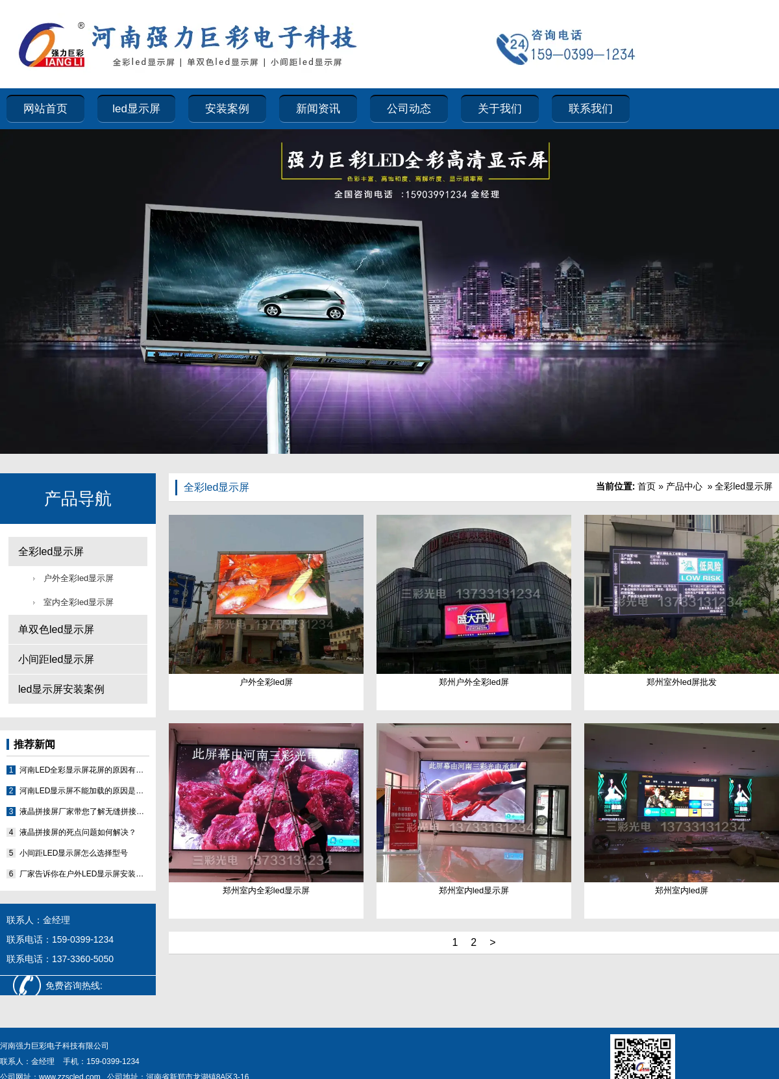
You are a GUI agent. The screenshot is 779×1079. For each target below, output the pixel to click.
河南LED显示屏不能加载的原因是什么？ (84, 790)
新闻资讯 (318, 109)
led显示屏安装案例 (61, 689)
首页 (646, 486)
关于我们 (500, 109)
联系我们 (591, 109)
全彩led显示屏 (51, 551)
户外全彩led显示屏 (78, 578)
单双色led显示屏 (56, 629)
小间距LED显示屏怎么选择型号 (73, 853)
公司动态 (409, 109)
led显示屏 (136, 109)
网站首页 (45, 109)
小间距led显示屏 (56, 659)
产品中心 (684, 486)
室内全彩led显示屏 (78, 602)
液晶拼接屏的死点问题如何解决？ (77, 832)
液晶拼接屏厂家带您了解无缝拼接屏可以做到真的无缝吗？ (84, 811)
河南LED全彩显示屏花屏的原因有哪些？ (84, 770)
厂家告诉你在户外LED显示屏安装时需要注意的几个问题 (84, 873)
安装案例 (227, 109)
